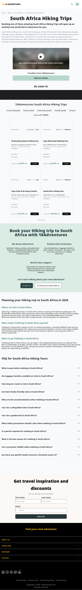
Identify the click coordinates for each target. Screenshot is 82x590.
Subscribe (41, 516)
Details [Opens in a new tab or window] (35, 164)
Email (17, 506)
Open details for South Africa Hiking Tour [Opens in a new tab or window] (57, 192)
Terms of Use (33, 580)
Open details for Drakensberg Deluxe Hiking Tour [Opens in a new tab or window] (25, 142)
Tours (4, 13)
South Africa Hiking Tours (34, 13)
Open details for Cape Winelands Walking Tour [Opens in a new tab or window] (57, 142)
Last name (46, 497)
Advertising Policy (47, 580)
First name (20, 497)
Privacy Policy (21, 580)
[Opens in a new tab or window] (3, 572)
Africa (10, 13)
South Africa (18, 13)
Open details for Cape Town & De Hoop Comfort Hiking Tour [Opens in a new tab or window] (25, 192)
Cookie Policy (61, 580)
